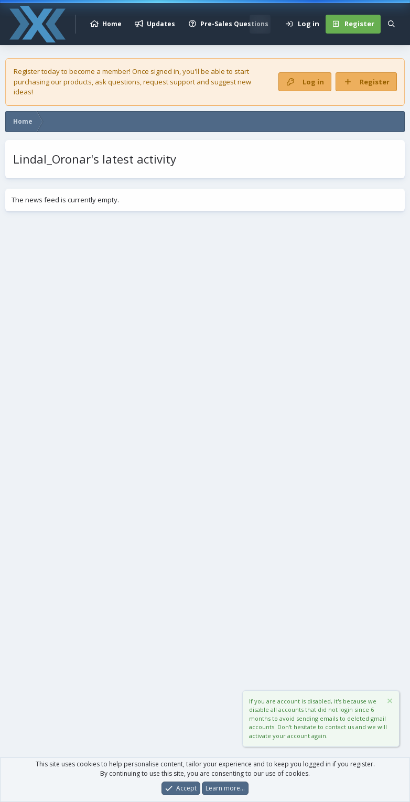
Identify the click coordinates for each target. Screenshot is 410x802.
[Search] (391, 24)
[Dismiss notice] (389, 702)
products (77, 81)
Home (112, 23)
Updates (161, 23)
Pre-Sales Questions (234, 23)
